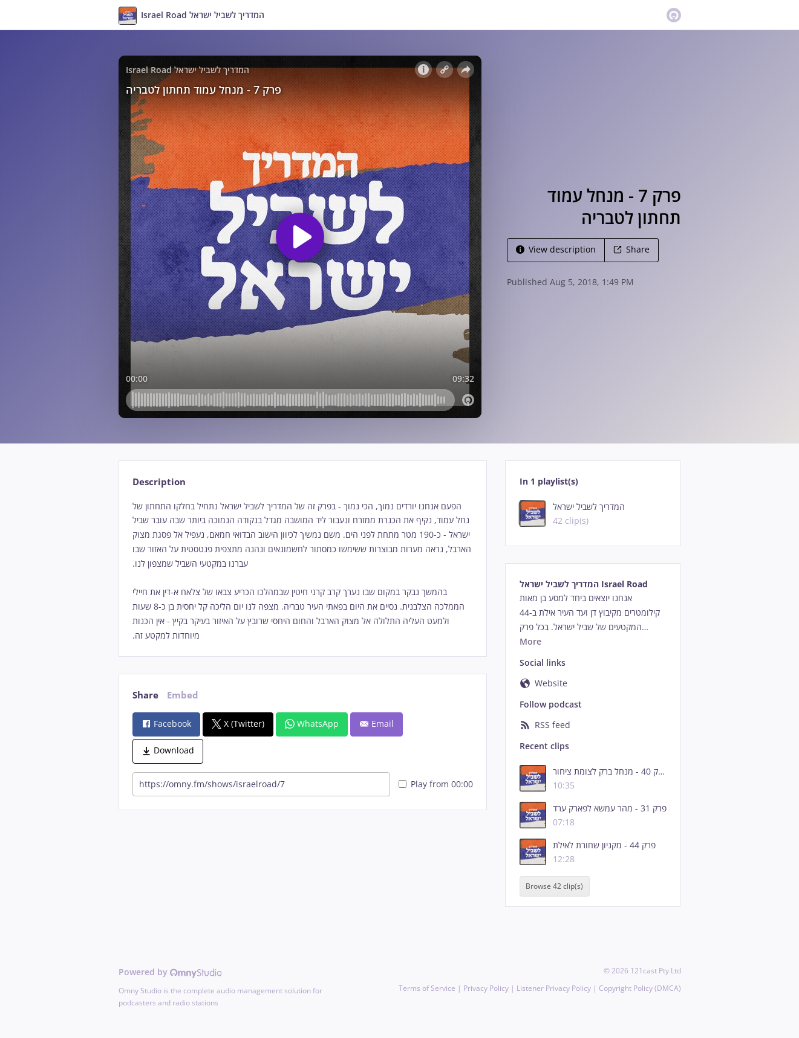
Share (631, 249)
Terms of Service (427, 988)
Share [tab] (145, 695)
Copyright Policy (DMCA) (640, 988)
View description (556, 249)
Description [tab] (159, 481)
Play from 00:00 (436, 784)
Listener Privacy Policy (554, 988)
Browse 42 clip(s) (554, 886)
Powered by (170, 972)
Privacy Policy (486, 988)
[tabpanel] (302, 571)
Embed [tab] (182, 695)
